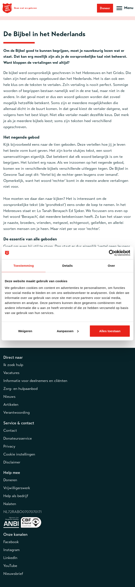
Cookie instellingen (19, 454)
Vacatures (11, 372)
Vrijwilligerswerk (16, 488)
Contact (10, 430)
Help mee (11, 472)
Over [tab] (111, 265)
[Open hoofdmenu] (124, 8)
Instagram (11, 549)
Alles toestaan (110, 331)
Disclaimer (11, 462)
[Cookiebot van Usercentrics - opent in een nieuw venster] (112, 253)
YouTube (10, 565)
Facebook (11, 542)
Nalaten (9, 504)
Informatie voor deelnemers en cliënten (35, 380)
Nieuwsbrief (13, 573)
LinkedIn (10, 557)
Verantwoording (16, 412)
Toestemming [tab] (23, 265)
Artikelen (10, 404)
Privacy (9, 446)
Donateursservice (17, 438)
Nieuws (9, 396)
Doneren (10, 480)
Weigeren (25, 331)
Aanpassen (68, 331)
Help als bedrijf (15, 496)
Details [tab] (67, 265)
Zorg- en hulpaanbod (20, 388)
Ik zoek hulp (13, 364)
